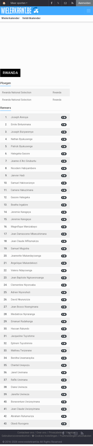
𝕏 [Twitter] (69, 433)
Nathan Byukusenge (22, 139)
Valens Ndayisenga (21, 270)
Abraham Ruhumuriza (22, 416)
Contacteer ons (25, 432)
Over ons (41, 432)
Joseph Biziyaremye (22, 131)
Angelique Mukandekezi (24, 262)
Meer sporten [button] (18, 3)
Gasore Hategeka (20, 197)
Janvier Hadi (18, 175)
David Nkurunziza (20, 299)
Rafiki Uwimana (19, 379)
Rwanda (57, 92)
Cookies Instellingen (44, 435)
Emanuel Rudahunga (22, 321)
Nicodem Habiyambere (23, 168)
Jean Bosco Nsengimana (24, 306)
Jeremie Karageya (21, 211)
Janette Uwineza (20, 394)
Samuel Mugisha (20, 248)
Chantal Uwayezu (20, 365)
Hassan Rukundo (20, 328)
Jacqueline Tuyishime (23, 336)
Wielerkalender (10, 18)
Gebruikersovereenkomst (16, 435)
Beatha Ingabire (19, 204)
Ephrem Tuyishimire (21, 343)
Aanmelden (84, 3)
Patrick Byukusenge (22, 146)
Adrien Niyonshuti (20, 292)
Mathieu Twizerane (21, 350)
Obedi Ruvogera (19, 423)
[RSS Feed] (82, 433)
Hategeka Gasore (20, 153)
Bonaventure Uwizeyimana (25, 401)
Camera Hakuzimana (22, 190)
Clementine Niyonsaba (23, 284)
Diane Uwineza (19, 387)
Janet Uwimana (19, 372)
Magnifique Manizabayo (24, 226)
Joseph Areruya (19, 117)
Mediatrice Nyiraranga (23, 314)
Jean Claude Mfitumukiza (24, 241)
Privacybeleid (56, 432)
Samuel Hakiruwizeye (23, 182)
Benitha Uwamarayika (22, 357)
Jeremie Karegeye (21, 219)
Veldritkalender (31, 18)
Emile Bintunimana (21, 124)
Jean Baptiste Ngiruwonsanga (27, 277)
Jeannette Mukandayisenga (26, 255)
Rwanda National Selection (16, 92)
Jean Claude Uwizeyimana (25, 408)
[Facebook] (63, 433)
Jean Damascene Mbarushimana (28, 233)
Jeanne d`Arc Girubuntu (23, 160)
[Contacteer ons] (76, 433)
